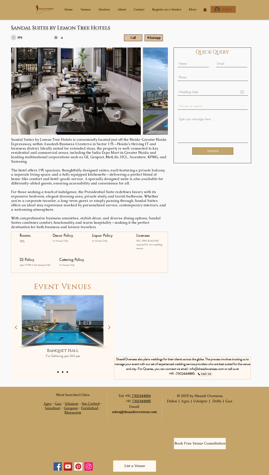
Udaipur (71, 403)
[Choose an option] (213, 106)
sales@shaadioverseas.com (134, 411)
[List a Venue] (134, 466)
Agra (47, 403)
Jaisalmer (53, 408)
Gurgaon (71, 408)
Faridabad (89, 408)
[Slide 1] (58, 372)
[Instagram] (88, 466)
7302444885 (141, 401)
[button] (205, 9)
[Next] (109, 327)
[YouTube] (68, 466)
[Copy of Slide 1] (62, 372)
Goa (58, 403)
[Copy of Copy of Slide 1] (67, 372)
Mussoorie (73, 412)
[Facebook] (58, 466)
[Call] (133, 37)
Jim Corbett (91, 403)
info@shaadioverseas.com (207, 368)
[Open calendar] (242, 92)
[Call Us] (204, 373)
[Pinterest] (78, 466)
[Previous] (16, 327)
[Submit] (212, 151)
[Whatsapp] (154, 37)
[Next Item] (160, 91)
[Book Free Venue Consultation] (200, 443)
